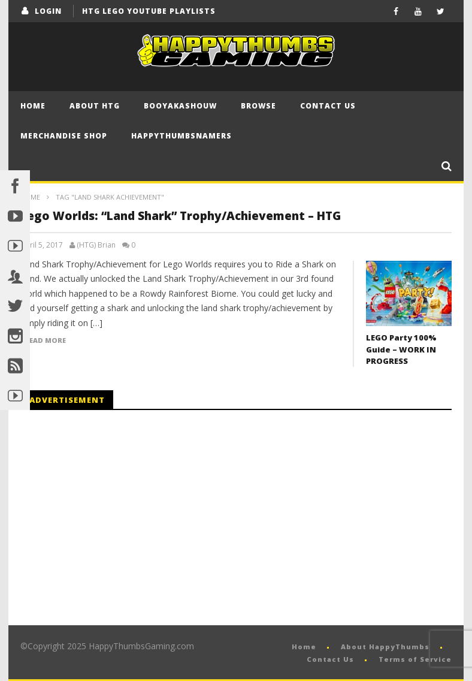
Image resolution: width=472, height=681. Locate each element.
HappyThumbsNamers (181, 136)
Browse (258, 106)
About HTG (94, 106)
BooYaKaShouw (180, 106)
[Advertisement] (121, 518)
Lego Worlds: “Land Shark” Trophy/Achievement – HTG (180, 216)
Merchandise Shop (63, 136)
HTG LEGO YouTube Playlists (149, 11)
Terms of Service (415, 659)
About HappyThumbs (385, 646)
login (48, 11)
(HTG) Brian (96, 245)
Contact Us (328, 106)
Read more (45, 340)
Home (33, 106)
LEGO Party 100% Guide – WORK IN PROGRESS (401, 349)
